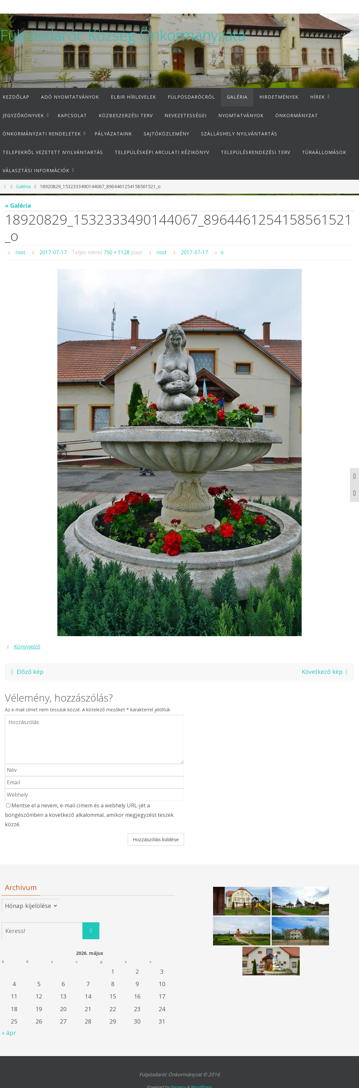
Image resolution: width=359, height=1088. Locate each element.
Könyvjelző (27, 646)
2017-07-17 (53, 252)
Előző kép (26, 671)
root (20, 252)
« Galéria (18, 205)
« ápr (9, 1033)
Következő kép (326, 671)
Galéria (23, 186)
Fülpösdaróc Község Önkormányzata (123, 35)
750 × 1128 (117, 252)
